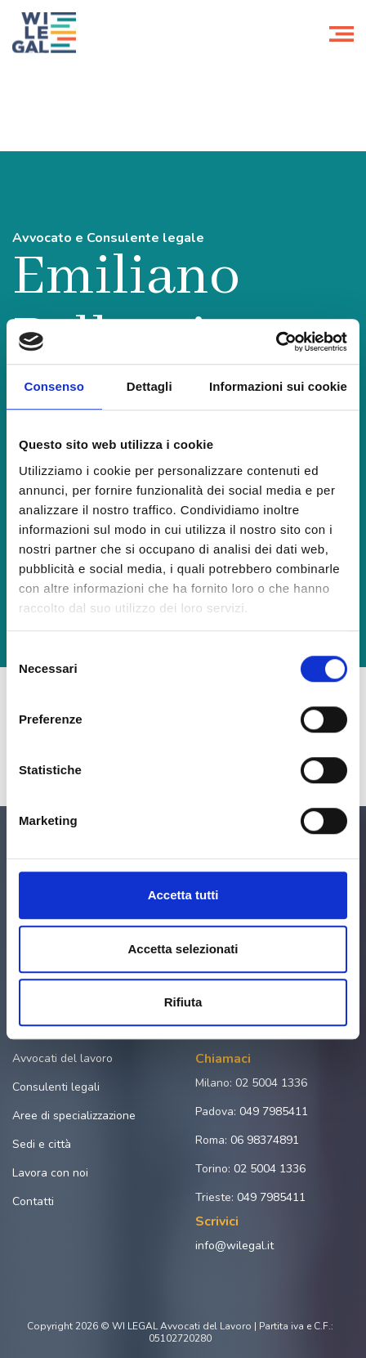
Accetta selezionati (182, 949)
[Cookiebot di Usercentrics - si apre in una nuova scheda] (275, 341)
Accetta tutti (183, 895)
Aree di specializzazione (74, 1115)
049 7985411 (273, 1111)
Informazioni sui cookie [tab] (278, 386)
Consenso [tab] (54, 386)
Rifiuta (183, 1002)
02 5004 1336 (271, 1083)
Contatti (33, 1201)
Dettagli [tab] (149, 386)
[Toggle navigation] (341, 33)
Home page (39, 80)
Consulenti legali (56, 1087)
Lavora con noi (50, 1173)
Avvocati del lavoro (62, 1058)
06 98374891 (264, 1140)
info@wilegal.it (234, 1245)
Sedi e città (41, 1144)
